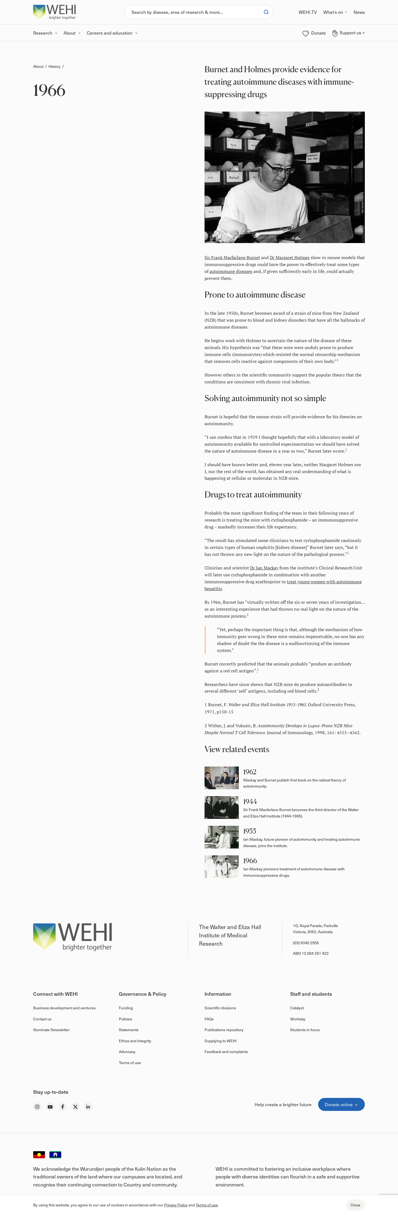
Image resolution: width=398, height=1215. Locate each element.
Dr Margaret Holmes (290, 257)
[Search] (192, 12)
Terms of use (207, 1205)
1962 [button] (249, 772)
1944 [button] (250, 802)
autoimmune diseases (231, 271)
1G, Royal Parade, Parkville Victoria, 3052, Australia (315, 929)
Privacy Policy (176, 1205)
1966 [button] (250, 861)
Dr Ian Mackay (264, 568)
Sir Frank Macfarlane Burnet (232, 257)
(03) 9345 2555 (306, 943)
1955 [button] (249, 831)
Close (355, 1205)
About (38, 66)
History (54, 66)
